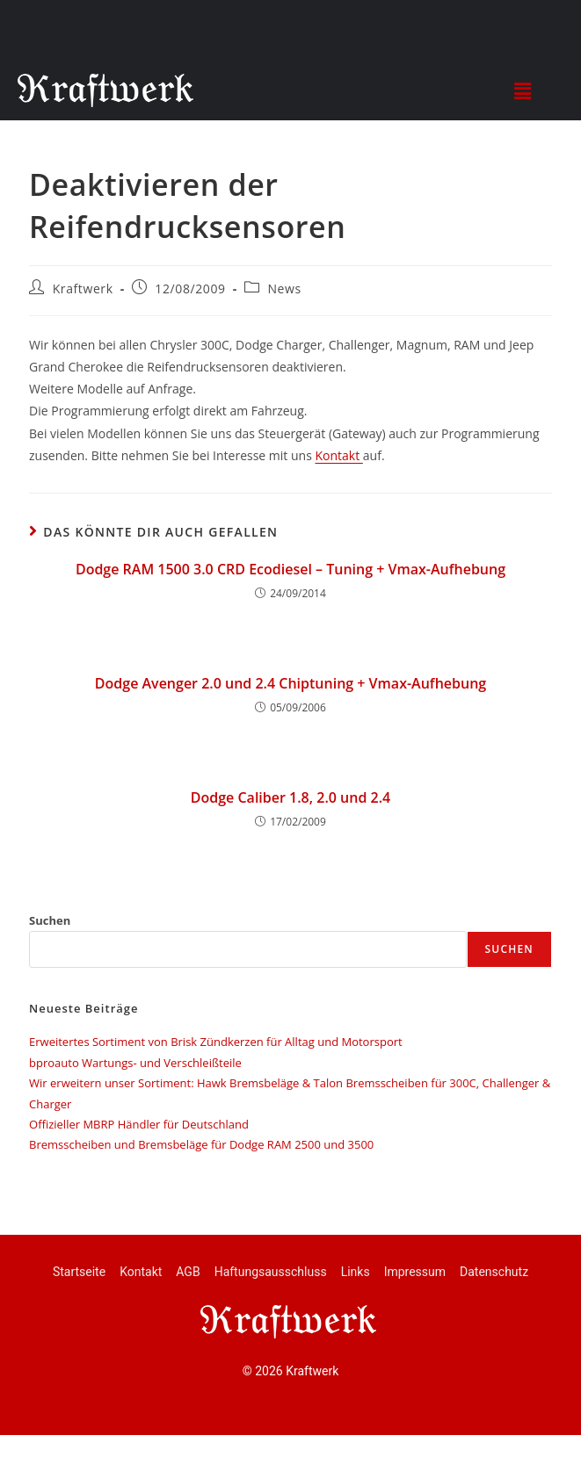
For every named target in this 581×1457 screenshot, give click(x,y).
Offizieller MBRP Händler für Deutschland (139, 1124)
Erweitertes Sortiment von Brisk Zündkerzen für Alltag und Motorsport (216, 1041)
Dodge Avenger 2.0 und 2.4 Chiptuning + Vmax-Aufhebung (290, 683)
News (284, 288)
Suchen (49, 920)
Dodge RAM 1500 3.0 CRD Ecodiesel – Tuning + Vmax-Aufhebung (290, 569)
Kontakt (338, 455)
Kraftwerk (83, 288)
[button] (523, 90)
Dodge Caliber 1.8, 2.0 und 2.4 (290, 797)
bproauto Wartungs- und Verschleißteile (135, 1063)
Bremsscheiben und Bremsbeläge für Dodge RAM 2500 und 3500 (201, 1144)
